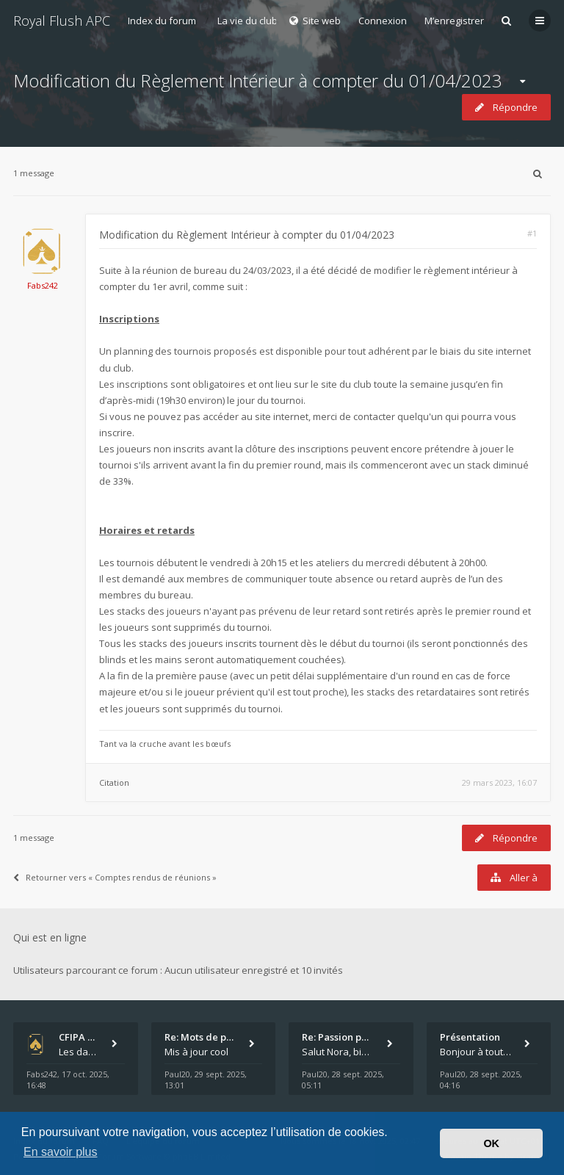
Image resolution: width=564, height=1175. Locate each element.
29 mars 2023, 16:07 (499, 782)
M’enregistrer (454, 20)
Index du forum (162, 20)
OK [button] (491, 1143)
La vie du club (247, 20)
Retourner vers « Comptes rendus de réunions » (115, 877)
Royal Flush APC (61, 20)
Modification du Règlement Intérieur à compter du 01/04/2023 (257, 80)
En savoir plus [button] (61, 1152)
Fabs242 (42, 285)
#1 (532, 233)
